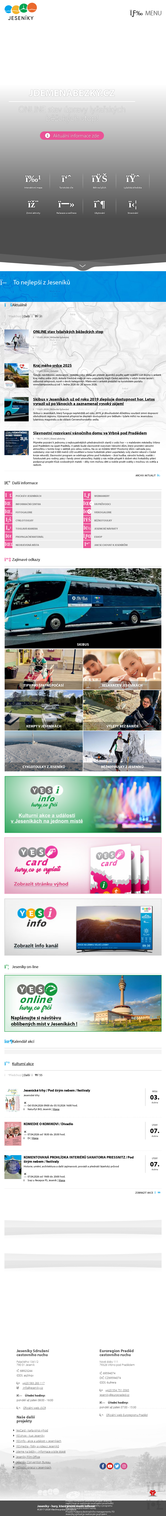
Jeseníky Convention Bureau (33, 1462)
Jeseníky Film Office (28, 1457)
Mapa (56, 1109)
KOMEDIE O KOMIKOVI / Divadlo (48, 1124)
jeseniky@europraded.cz (114, 1395)
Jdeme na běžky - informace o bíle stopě (41, 1452)
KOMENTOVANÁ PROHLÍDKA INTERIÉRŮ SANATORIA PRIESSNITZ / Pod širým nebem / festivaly (79, 1159)
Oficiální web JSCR (34, 1408)
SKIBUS (83, 644)
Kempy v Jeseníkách (43, 726)
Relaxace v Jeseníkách (122, 685)
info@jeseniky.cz (32, 1388)
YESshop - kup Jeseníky (30, 1436)
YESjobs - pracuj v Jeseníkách (33, 1467)
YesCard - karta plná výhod (32, 1430)
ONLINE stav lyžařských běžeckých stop (68, 331)
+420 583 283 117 (33, 1383)
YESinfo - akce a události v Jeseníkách (38, 1441)
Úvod (20, 11)
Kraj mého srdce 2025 (52, 365)
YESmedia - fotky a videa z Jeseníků (37, 1446)
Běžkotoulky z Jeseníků (122, 767)
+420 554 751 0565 (117, 1390)
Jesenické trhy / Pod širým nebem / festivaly (57, 1090)
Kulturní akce (23, 1063)
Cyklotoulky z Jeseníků (44, 767)
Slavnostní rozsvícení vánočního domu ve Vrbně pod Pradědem (90, 432)
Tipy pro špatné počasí (44, 685)
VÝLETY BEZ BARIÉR (122, 726)
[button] (146, 12)
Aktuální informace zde (76, 135)
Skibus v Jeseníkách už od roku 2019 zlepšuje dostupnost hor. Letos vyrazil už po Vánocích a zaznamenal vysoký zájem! (94, 401)
